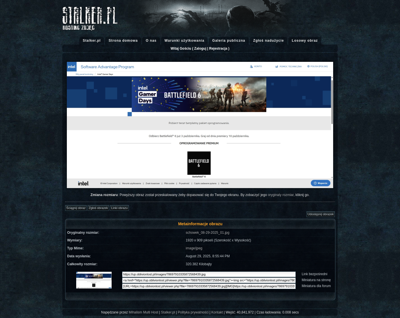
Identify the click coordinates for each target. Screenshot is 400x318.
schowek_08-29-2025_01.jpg (207, 233)
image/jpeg (194, 248)
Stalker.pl (92, 41)
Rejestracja (218, 48)
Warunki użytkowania (185, 41)
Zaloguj (200, 48)
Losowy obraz (305, 41)
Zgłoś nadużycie (268, 41)
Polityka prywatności (193, 312)
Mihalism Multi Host (143, 312)
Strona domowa (123, 41)
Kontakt (217, 312)
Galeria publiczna (228, 41)
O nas (151, 41)
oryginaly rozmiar (281, 195)
